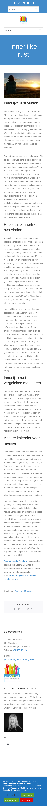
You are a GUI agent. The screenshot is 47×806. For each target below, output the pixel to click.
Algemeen (18, 591)
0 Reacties (28, 591)
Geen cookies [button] (26, 800)
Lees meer (38, 800)
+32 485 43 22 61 (20, 650)
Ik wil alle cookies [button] (11, 800)
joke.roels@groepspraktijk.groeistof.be (21, 659)
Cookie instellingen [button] (11, 795)
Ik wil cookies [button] (27, 795)
